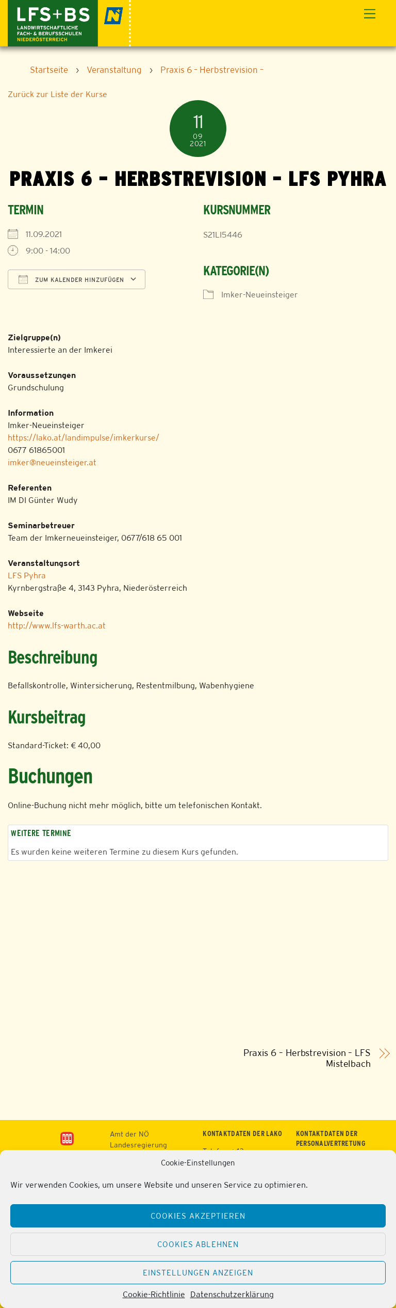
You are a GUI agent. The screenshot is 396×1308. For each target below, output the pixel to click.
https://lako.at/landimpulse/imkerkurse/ (83, 438)
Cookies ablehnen (198, 1244)
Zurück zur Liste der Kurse (57, 94)
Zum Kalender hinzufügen (71, 279)
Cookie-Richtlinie (154, 1294)
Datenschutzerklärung (232, 1294)
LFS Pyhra (27, 575)
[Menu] (369, 14)
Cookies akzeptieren (198, 1215)
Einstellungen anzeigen (198, 1272)
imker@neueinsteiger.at (52, 462)
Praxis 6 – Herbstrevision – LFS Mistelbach (307, 1058)
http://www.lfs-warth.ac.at (57, 626)
